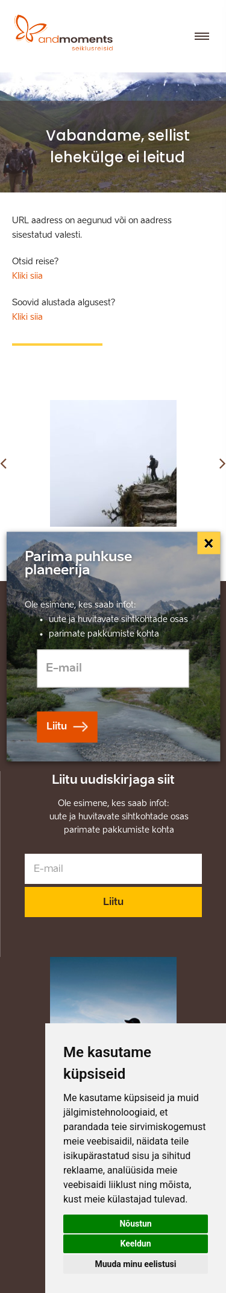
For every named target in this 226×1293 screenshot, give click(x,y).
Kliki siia (27, 276)
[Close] (209, 543)
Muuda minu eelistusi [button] (136, 1264)
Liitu (113, 901)
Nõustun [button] (135, 1223)
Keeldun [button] (135, 1243)
